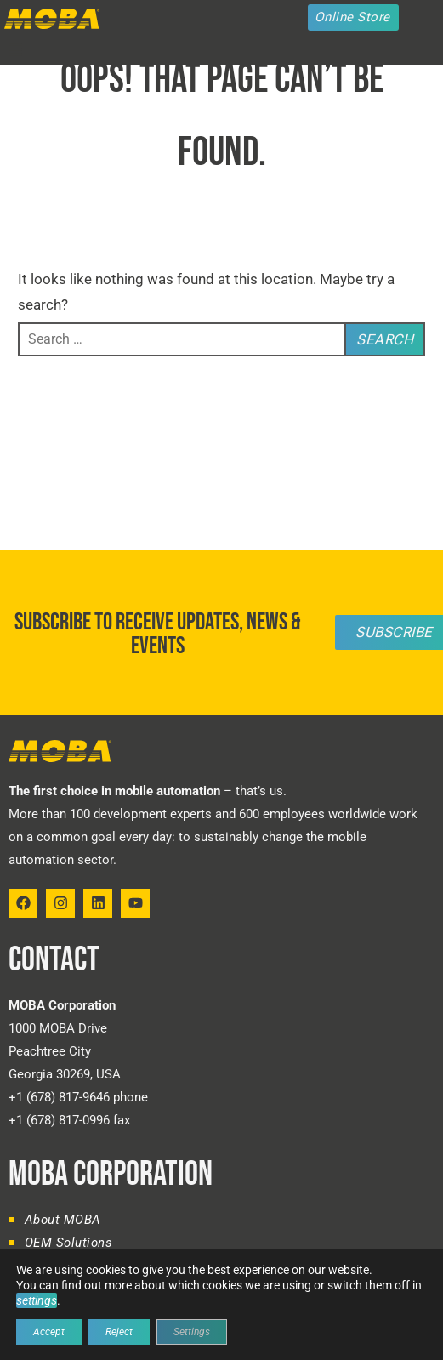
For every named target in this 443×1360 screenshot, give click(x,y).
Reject (119, 1332)
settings (36, 1300)
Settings (191, 1332)
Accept (49, 1332)
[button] (15, 50)
